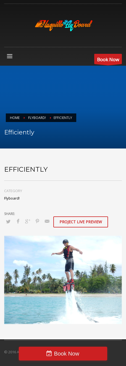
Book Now (66, 354)
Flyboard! (12, 198)
